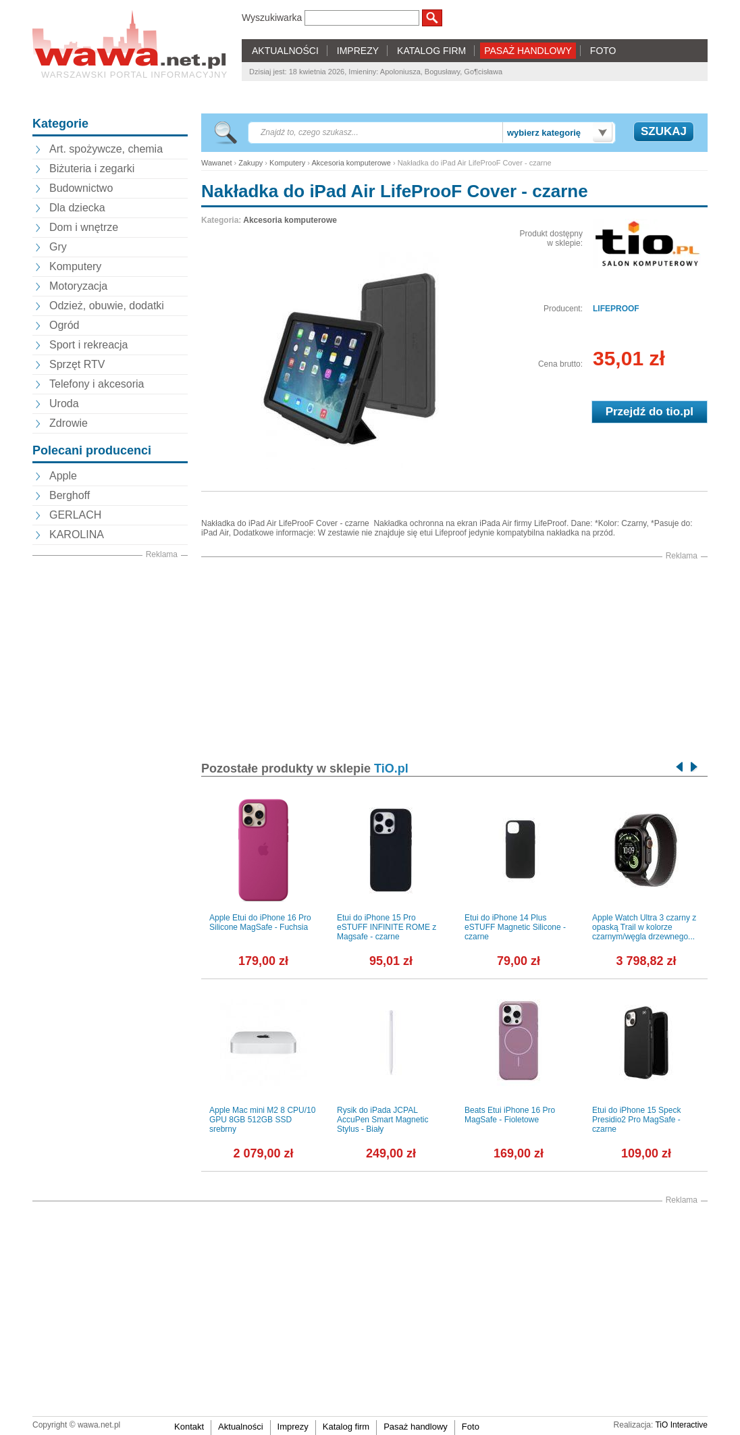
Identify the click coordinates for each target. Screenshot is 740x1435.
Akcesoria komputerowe (350, 163)
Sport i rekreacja (88, 344)
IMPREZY (358, 50)
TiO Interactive (681, 1425)
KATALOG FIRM (431, 50)
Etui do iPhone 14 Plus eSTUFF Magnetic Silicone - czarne (515, 927)
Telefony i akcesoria (96, 384)
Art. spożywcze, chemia (106, 149)
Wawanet (216, 163)
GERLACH (75, 515)
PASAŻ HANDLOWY (528, 50)
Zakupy (250, 163)
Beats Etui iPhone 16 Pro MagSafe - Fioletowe (510, 1114)
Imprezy (293, 1426)
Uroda (64, 403)
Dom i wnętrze (83, 227)
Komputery (75, 266)
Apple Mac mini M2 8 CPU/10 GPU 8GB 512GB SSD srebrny (262, 1119)
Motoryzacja (78, 286)
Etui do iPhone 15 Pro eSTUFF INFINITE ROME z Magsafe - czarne (386, 927)
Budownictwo (81, 188)
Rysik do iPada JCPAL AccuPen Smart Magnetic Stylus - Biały (382, 1119)
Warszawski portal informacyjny (134, 75)
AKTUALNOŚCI (285, 50)
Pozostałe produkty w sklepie (304, 768)
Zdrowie (68, 423)
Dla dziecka (77, 207)
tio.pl (679, 411)
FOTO (603, 50)
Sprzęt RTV (77, 364)
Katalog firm (346, 1426)
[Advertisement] (110, 763)
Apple (63, 475)
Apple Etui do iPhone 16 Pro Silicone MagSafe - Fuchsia (260, 922)
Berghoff (69, 495)
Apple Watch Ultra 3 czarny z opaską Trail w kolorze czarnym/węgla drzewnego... (644, 927)
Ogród (64, 325)
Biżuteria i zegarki (91, 168)
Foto (470, 1426)
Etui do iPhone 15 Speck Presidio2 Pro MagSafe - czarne (636, 1119)
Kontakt (189, 1426)
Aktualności (240, 1426)
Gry (58, 247)
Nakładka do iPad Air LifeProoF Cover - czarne (394, 191)
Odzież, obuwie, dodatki (106, 305)
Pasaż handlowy (416, 1426)
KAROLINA (76, 534)
